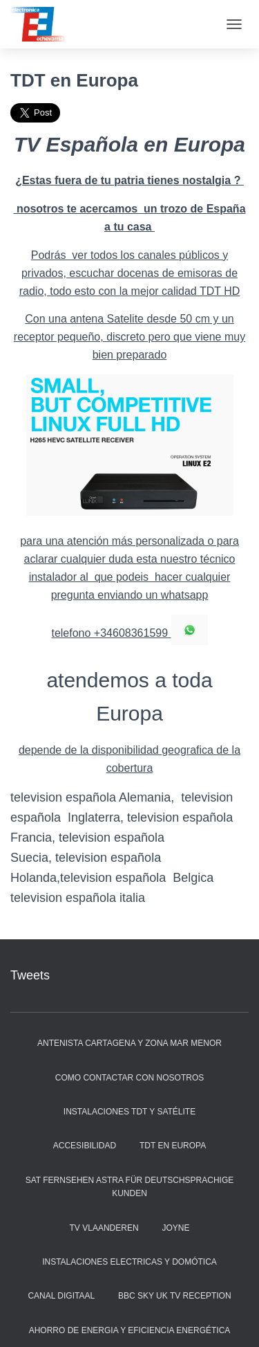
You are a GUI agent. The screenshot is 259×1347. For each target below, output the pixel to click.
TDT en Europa (173, 1145)
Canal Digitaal (61, 1296)
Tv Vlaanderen (104, 1228)
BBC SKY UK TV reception (174, 1296)
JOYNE (175, 1228)
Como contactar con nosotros (129, 1078)
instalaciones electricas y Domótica (129, 1262)
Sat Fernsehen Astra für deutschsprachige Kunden (130, 1186)
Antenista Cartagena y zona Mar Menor (129, 1043)
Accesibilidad (84, 1145)
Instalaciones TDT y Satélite (129, 1112)
